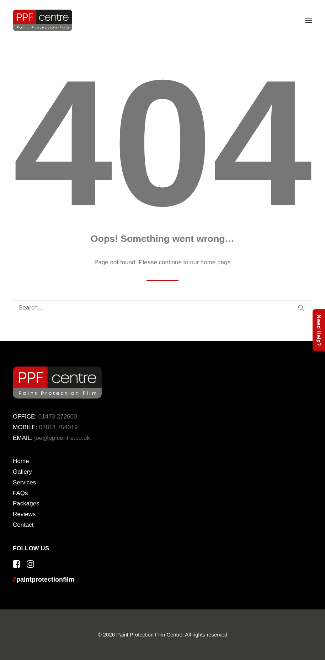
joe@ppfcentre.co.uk (62, 438)
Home (21, 461)
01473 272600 (57, 416)
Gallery (22, 471)
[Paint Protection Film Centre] (42, 20)
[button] (308, 20)
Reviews (24, 514)
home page (216, 262)
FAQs (20, 493)
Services (24, 482)
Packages (26, 503)
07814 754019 (58, 427)
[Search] (162, 307)
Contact (23, 524)
